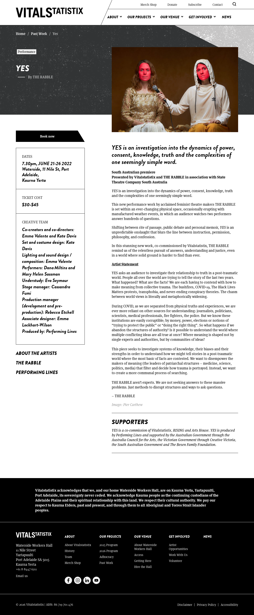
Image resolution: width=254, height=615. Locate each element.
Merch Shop (148, 4)
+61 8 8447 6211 (26, 569)
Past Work (39, 33)
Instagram (77, 580)
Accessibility (229, 604)
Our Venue (169, 17)
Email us (22, 576)
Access (138, 555)
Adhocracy (106, 557)
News (226, 17)
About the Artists (36, 353)
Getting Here (142, 561)
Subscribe (195, 4)
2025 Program (108, 545)
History (70, 551)
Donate (172, 4)
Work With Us (178, 555)
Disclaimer (184, 604)
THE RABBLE (28, 362)
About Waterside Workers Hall (145, 547)
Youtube (96, 580)
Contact (218, 4)
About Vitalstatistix (78, 545)
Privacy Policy (206, 604)
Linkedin (87, 580)
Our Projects (139, 17)
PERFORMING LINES (37, 372)
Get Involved (200, 17)
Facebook (68, 580)
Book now (47, 136)
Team (68, 557)
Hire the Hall (143, 567)
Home (20, 33)
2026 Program (108, 551)
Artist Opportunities (178, 547)
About (112, 17)
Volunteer (175, 561)
